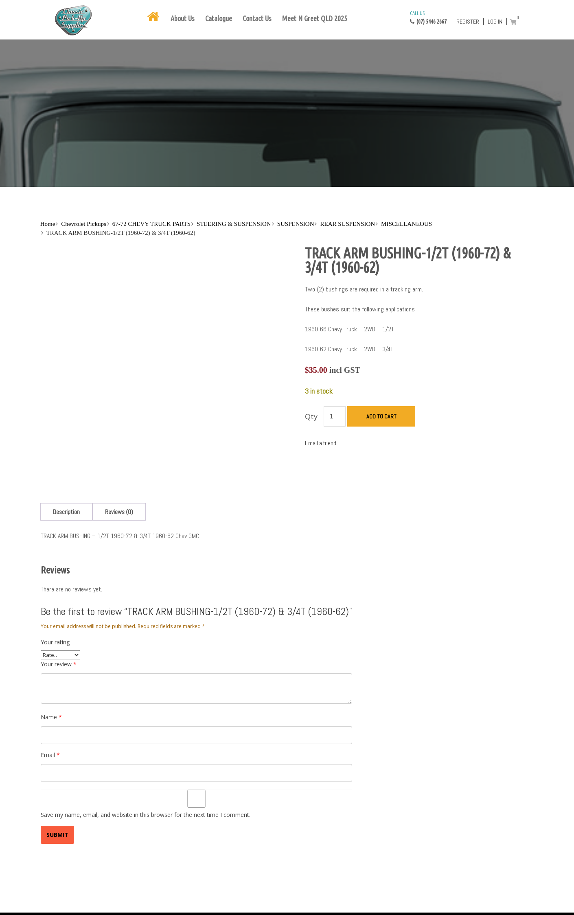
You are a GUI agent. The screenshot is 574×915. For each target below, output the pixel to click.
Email (50, 755)
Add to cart (381, 416)
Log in (495, 21)
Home (47, 224)
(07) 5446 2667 (428, 17)
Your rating (55, 642)
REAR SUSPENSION (347, 224)
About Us (183, 18)
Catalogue (218, 18)
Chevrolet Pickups (83, 224)
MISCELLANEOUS (406, 224)
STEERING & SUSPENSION (234, 224)
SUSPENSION (295, 224)
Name (51, 717)
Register (467, 21)
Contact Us (257, 18)
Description (66, 512)
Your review (59, 664)
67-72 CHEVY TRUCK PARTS (151, 224)
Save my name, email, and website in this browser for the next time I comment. (145, 815)
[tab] (66, 512)
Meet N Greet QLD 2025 (314, 18)
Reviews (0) (119, 512)
